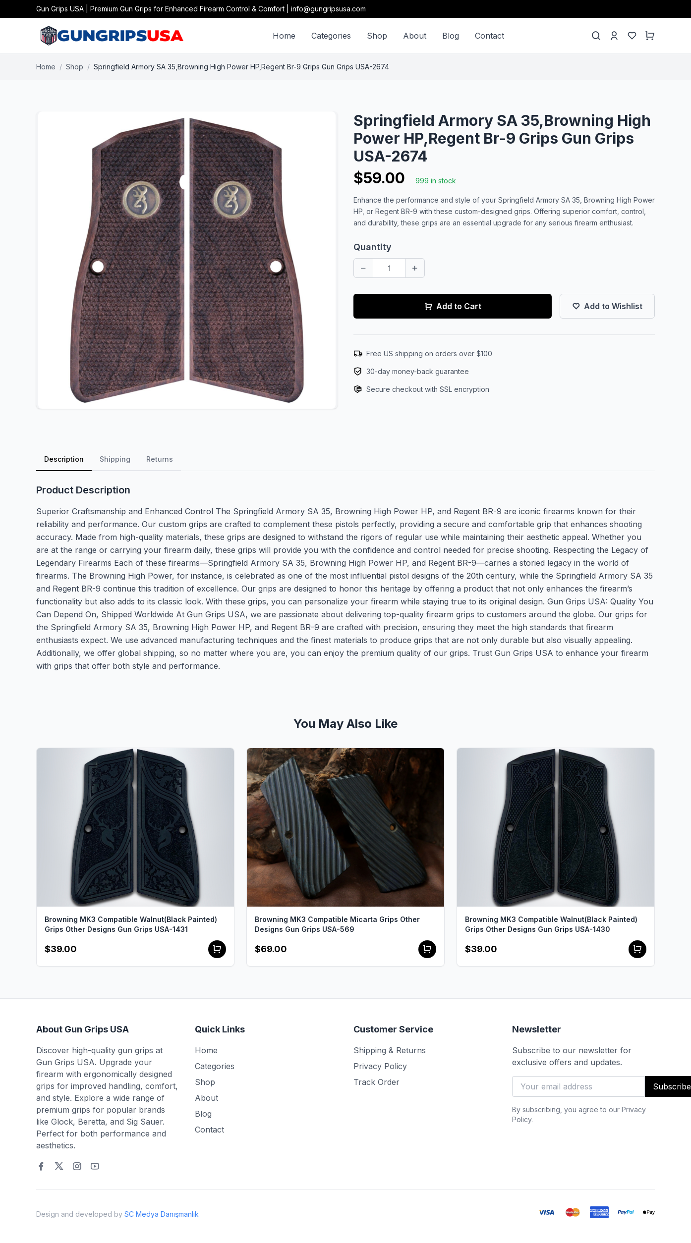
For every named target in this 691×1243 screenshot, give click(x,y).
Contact (489, 36)
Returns (159, 459)
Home (284, 36)
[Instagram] (77, 1166)
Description (64, 459)
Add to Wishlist (607, 306)
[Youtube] (95, 1166)
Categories (331, 36)
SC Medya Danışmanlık (161, 1214)
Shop (377, 36)
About (414, 36)
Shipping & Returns (389, 1050)
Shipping (115, 459)
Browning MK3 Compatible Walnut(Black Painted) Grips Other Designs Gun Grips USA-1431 (131, 924)
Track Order (376, 1082)
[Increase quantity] (415, 268)
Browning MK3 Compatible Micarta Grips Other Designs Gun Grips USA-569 (337, 924)
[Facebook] (41, 1166)
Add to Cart (452, 306)
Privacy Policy (380, 1066)
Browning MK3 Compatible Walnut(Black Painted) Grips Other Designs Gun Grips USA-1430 (551, 924)
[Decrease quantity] (363, 268)
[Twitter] (59, 1166)
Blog (450, 36)
